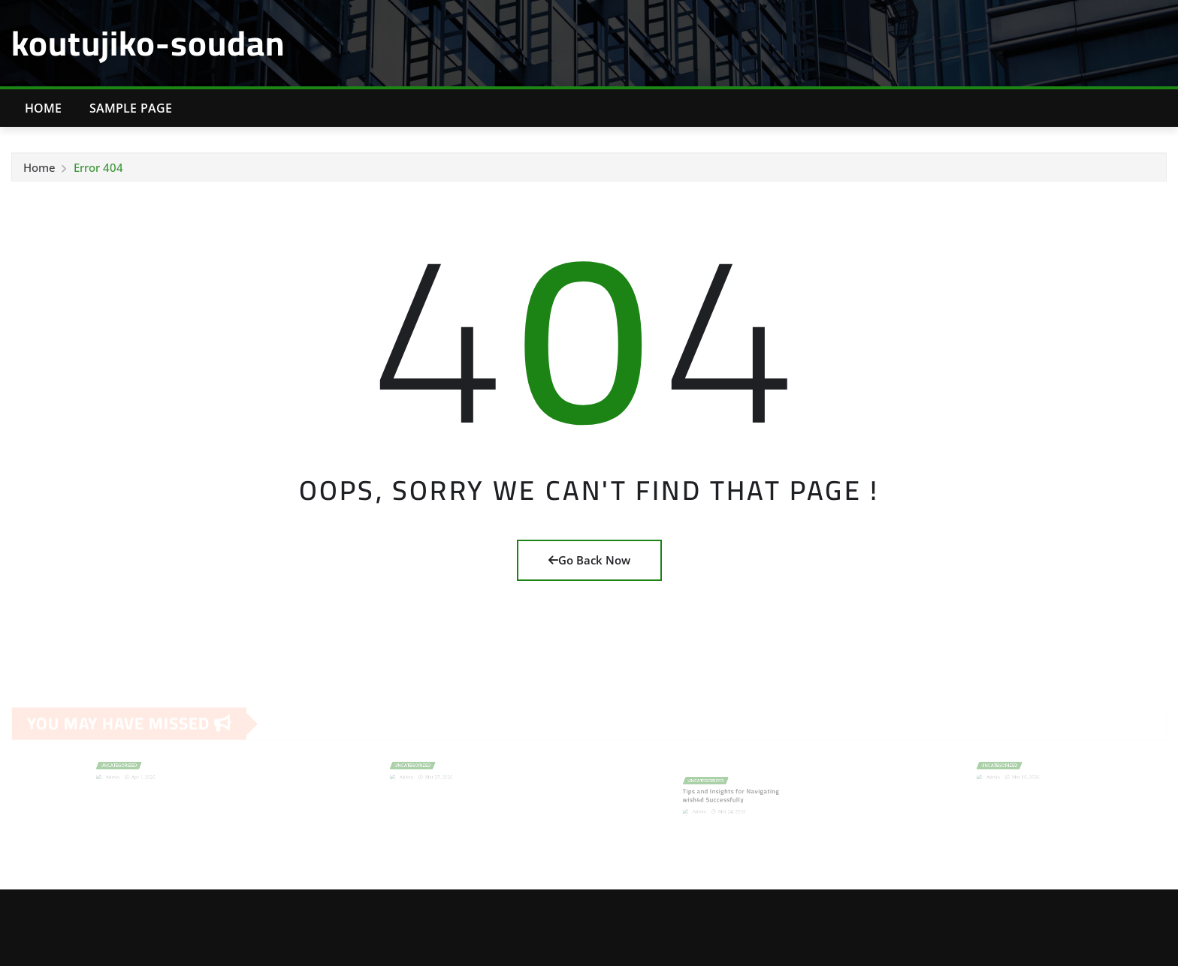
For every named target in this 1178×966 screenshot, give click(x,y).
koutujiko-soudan (148, 43)
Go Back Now (589, 559)
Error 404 (98, 169)
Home (43, 108)
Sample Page (131, 108)
